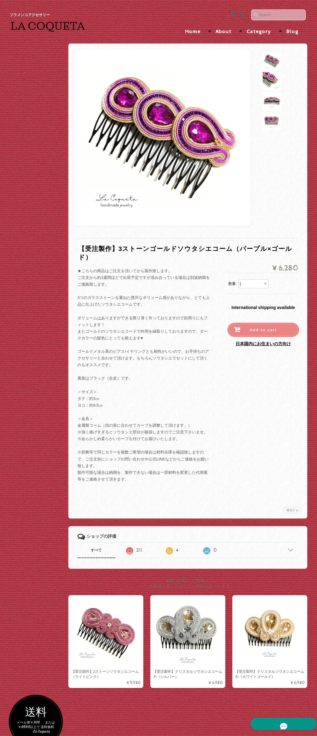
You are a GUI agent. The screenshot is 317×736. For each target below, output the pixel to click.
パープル (26, 198)
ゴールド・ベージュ (36, 130)
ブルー (24, 228)
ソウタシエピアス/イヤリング (37, 241)
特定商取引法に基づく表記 (39, 646)
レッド (24, 169)
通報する (292, 508)
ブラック (26, 149)
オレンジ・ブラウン (36, 189)
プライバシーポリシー (37, 631)
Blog (292, 30)
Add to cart (263, 328)
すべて (98, 548)
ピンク (24, 179)
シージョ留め (29, 455)
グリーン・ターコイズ (38, 218)
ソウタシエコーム (34, 410)
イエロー (26, 208)
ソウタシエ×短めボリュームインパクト (39, 305)
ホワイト (26, 159)
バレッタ (26, 444)
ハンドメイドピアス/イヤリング (39, 356)
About (223, 30)
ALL (22, 255)
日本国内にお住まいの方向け (263, 341)
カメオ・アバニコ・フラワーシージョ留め (38, 492)
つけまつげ (27, 506)
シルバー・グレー (34, 139)
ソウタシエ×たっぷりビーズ (39, 320)
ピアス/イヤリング (33, 333)
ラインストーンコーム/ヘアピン (39, 422)
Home (192, 30)
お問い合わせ (30, 619)
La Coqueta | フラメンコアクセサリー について (39, 602)
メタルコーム (30, 434)
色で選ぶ (25, 119)
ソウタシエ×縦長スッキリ (39, 291)
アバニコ (25, 518)
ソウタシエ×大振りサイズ (39, 277)
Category (259, 30)
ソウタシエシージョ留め (38, 478)
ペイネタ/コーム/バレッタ (38, 386)
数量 (232, 282)
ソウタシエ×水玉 (34, 265)
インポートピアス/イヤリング (39, 370)
